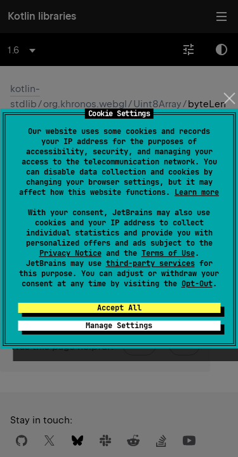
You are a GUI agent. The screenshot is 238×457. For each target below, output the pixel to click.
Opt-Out (197, 284)
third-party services (150, 263)
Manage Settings (119, 326)
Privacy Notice (70, 253)
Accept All (119, 308)
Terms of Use (168, 253)
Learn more (197, 192)
